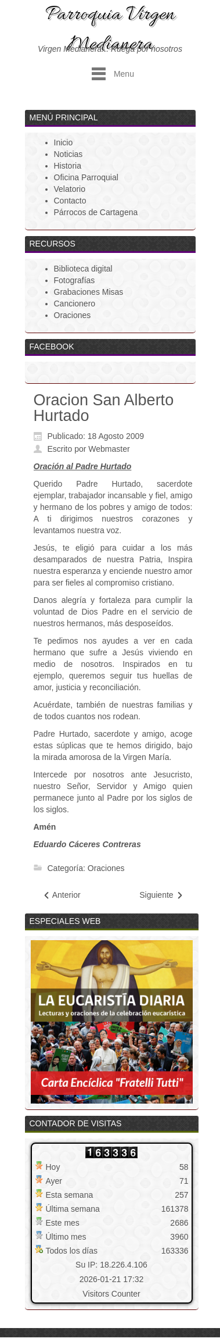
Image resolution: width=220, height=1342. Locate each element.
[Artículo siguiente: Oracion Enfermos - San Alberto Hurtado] (161, 895)
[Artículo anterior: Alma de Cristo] (61, 895)
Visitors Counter (111, 1293)
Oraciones (106, 868)
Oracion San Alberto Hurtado (104, 407)
